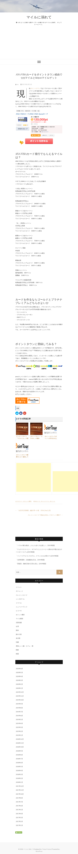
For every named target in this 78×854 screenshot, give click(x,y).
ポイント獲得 (27, 501)
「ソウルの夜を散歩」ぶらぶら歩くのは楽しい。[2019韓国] (35, 545)
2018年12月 (20, 739)
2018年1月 (19, 782)
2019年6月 (19, 715)
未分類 (18, 638)
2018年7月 (19, 759)
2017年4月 (19, 813)
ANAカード (36, 501)
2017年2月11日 (26, 84)
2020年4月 (19, 676)
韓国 (17, 654)
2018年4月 (19, 770)
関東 (17, 650)
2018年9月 (19, 751)
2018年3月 (19, 774)
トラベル (19, 603)
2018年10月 (20, 747)
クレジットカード (21, 595)
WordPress (39, 851)
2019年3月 (19, 727)
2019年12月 (20, 692)
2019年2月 (19, 731)
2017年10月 (20, 794)
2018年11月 (20, 743)
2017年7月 (19, 802)
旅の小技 (19, 634)
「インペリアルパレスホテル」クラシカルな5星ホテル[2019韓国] (37, 556)
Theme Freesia (46, 849)
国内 (17, 630)
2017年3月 (19, 817)
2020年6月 (19, 668)
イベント (19, 587)
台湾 (17, 626)
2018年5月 (19, 766)
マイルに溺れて (39, 17)
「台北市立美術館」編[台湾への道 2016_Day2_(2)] (32, 510)
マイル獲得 (19, 618)
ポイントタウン (35, 88)
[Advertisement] (39, 43)
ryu (17, 84)
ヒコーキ (19, 611)
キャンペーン (45, 501)
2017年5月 (19, 809)
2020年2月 (19, 684)
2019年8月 (19, 708)
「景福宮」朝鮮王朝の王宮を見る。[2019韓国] (31, 564)
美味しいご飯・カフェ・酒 (24, 646)
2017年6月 (19, 806)
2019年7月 (19, 712)
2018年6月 (19, 762)
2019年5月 (19, 719)
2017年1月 (19, 825)
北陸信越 (19, 622)
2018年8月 (19, 755)
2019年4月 (19, 723)
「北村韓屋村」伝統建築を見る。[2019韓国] (30, 560)
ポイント (52, 501)
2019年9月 (19, 704)
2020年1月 (19, 688)
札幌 (17, 642)
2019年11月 (20, 696)
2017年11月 (20, 790)
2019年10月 (20, 700)
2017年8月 (19, 798)
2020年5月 (19, 672)
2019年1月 (19, 735)
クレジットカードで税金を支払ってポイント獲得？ (45, 515)
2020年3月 (19, 680)
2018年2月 (19, 778)
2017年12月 (20, 786)
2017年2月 (19, 821)
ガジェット (19, 591)
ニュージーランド (21, 607)
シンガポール (20, 599)
